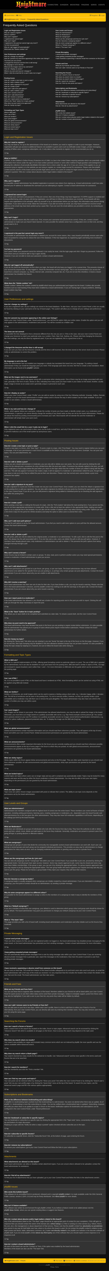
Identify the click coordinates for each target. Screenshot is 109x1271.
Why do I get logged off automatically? (16, 47)
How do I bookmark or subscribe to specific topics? (72, 92)
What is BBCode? (10, 112)
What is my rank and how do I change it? (17, 71)
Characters (53, 5)
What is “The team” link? (64, 47)
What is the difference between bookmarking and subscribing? (76, 90)
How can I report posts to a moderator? (17, 99)
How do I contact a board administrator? (69, 119)
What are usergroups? (63, 37)
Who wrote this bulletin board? (65, 113)
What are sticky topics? (12, 125)
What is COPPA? (10, 35)
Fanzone (85, 5)
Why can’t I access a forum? (13, 93)
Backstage (74, 5)
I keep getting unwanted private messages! (70, 56)
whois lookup (55, 1224)
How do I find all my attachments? (67, 106)
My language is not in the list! (13, 65)
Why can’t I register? (11, 37)
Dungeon (64, 5)
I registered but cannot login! (13, 39)
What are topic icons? (11, 129)
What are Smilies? (10, 116)
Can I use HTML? (10, 114)
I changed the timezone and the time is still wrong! (20, 63)
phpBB (29, 368)
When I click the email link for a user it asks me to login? (22, 73)
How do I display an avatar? (13, 69)
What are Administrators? (64, 33)
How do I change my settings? (14, 56)
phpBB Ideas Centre (11, 1210)
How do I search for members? (66, 81)
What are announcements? (13, 123)
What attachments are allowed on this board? (70, 104)
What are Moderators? (63, 35)
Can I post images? (10, 118)
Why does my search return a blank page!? (70, 79)
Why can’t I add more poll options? (15, 88)
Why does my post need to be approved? (17, 103)
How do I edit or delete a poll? (14, 90)
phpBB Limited (64, 1194)
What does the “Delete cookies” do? (16, 49)
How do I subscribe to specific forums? (68, 94)
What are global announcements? (15, 120)
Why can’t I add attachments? (14, 95)
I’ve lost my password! (11, 45)
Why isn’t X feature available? (65, 115)
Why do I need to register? (13, 33)
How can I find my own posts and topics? (69, 83)
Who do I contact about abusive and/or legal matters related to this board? (80, 117)
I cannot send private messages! (66, 54)
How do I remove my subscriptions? (67, 96)
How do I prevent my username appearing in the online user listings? (26, 58)
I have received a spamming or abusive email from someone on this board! (80, 58)
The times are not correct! (12, 60)
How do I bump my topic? (12, 105)
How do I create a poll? (11, 86)
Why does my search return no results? (68, 77)
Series (94, 5)
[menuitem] (19, 15)
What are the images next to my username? (18, 67)
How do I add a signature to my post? (16, 84)
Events (101, 5)
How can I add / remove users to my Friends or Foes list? (74, 68)
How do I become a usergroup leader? (68, 41)
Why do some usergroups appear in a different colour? (73, 43)
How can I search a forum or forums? (68, 75)
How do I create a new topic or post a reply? (18, 80)
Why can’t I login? (10, 41)
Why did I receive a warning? (13, 97)
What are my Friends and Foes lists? (68, 65)
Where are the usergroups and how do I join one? (72, 39)
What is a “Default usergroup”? (66, 45)
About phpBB (60, 1196)
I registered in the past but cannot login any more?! (21, 43)
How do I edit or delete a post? (14, 82)
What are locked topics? (12, 127)
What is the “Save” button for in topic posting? (19, 101)
